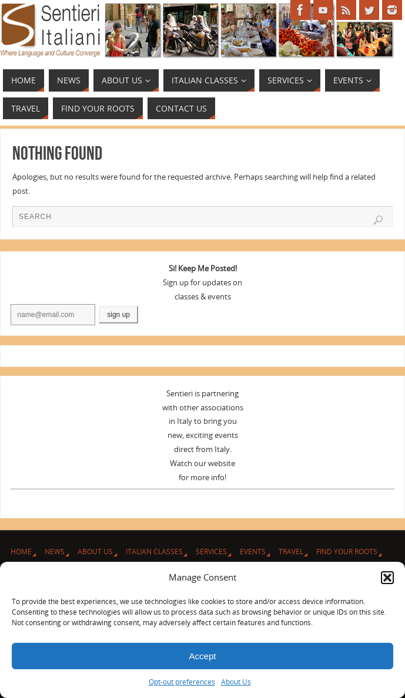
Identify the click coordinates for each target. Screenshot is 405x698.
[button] (387, 578)
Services (211, 552)
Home (21, 552)
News (55, 552)
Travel (291, 552)
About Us (236, 682)
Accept (202, 656)
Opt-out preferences (182, 682)
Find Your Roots (346, 552)
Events (253, 552)
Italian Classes (154, 552)
